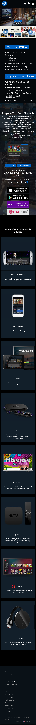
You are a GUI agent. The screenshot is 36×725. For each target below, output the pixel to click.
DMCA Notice (9, 711)
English (26, 721)
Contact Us (8, 674)
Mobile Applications (11, 684)
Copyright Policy (10, 708)
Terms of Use (9, 703)
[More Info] (27, 182)
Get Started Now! (24, 166)
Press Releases (9, 697)
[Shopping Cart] (25, 3)
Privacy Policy (9, 706)
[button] (6, 32)
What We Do (9, 694)
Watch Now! (18, 21)
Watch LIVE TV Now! (17, 46)
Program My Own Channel (21, 76)
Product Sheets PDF (11, 700)
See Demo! (11, 166)
